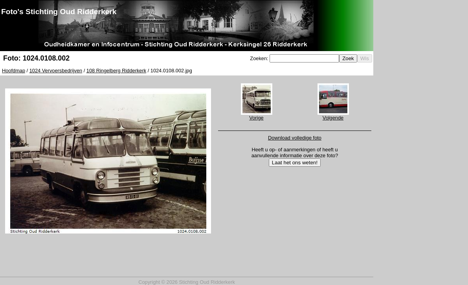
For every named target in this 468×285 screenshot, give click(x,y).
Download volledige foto (294, 138)
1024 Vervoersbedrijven (55, 71)
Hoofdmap (13, 71)
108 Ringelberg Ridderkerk (116, 71)
